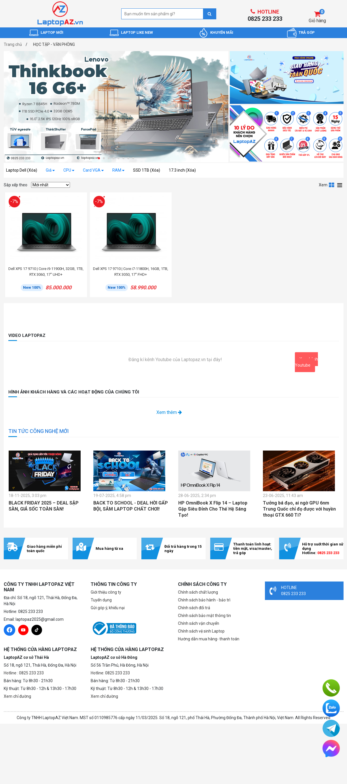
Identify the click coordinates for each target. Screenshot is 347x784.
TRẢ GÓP (307, 32)
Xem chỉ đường (17, 696)
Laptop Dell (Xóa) (21, 170)
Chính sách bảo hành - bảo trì (204, 600)
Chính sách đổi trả (194, 607)
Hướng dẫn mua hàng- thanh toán (208, 639)
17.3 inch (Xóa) (182, 170)
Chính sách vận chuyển (198, 623)
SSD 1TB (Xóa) (146, 170)
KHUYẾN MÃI (221, 32)
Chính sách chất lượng (198, 592)
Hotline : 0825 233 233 (24, 673)
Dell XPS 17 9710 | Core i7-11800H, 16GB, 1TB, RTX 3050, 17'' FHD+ (130, 272)
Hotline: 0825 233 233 (110, 673)
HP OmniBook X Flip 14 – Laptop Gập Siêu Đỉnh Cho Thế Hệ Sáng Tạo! (212, 509)
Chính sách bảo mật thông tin (204, 615)
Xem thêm (169, 412)
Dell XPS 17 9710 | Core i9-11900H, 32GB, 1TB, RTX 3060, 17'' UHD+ (46, 272)
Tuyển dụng (101, 600)
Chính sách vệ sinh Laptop (201, 631)
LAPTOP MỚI (52, 32)
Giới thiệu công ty (106, 592)
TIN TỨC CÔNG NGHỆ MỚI (38, 431)
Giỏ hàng (317, 20)
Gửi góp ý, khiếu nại (108, 607)
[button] (98, 158)
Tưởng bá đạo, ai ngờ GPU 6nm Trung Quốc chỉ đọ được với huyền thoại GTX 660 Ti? (299, 509)
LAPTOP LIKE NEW (137, 32)
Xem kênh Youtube (306, 362)
